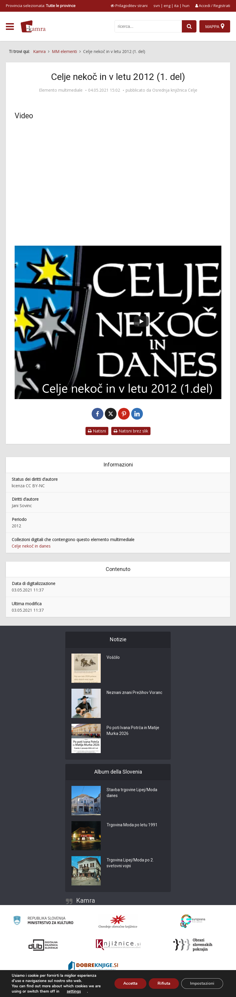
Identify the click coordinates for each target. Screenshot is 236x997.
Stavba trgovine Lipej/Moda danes (132, 793)
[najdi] (189, 26)
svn (156, 5)
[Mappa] (214, 26)
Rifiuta (163, 983)
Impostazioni (202, 983)
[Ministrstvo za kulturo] (43, 921)
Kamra (85, 900)
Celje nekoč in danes (31, 546)
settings (74, 991)
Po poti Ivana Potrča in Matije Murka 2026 (133, 731)
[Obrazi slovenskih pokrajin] (192, 945)
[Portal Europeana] (192, 921)
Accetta (130, 983)
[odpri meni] (10, 26)
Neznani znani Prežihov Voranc (135, 693)
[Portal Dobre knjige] (93, 967)
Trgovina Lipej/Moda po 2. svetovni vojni (130, 863)
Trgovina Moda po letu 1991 (132, 825)
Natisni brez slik (131, 431)
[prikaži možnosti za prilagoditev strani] (129, 5)
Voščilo (113, 658)
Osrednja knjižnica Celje (174, 90)
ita (176, 5)
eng (167, 5)
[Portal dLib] (43, 945)
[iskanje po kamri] (148, 26)
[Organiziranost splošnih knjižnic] (118, 921)
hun (185, 5)
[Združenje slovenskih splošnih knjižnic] (118, 945)
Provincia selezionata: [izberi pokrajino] (41, 5)
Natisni (97, 431)
